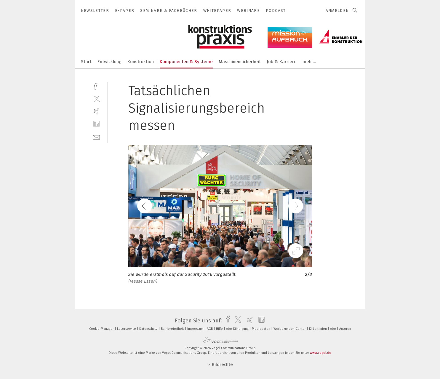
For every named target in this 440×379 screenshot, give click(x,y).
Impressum (195, 329)
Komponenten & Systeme (186, 61)
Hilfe (220, 329)
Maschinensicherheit (240, 61)
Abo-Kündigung (237, 329)
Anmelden (337, 10)
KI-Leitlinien (318, 329)
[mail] (96, 136)
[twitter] (96, 98)
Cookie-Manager (102, 329)
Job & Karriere (282, 61)
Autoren (345, 329)
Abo (333, 329)
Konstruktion (140, 61)
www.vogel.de (320, 353)
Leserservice (127, 329)
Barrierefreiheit (173, 329)
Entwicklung (109, 61)
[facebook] (96, 85)
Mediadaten (261, 329)
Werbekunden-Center (290, 329)
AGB (210, 329)
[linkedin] (96, 124)
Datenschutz (149, 329)
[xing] (96, 111)
